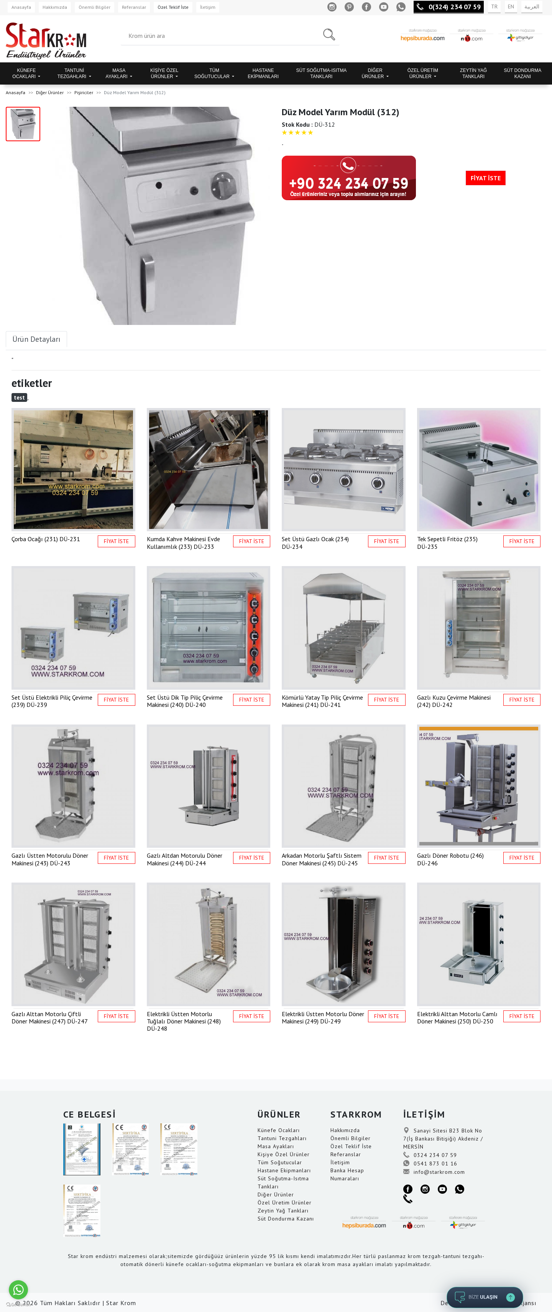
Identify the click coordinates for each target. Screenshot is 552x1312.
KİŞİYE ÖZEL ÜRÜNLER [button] (164, 73)
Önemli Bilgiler (94, 7)
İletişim (207, 7)
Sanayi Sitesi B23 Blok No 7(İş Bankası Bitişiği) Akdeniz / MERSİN (443, 1138)
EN (511, 6)
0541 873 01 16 (430, 1163)
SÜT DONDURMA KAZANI (522, 73)
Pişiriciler (83, 92)
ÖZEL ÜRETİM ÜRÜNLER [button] (422, 73)
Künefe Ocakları (279, 1130)
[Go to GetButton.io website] (18, 1304)
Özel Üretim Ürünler (285, 1202)
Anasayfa (21, 7)
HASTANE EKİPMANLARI (263, 73)
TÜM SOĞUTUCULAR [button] (212, 73)
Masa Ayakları (276, 1146)
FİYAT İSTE (486, 178)
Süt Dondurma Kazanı (286, 1218)
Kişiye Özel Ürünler (284, 1154)
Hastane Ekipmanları (284, 1170)
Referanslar (134, 7)
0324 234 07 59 (430, 1155)
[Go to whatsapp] (18, 1289)
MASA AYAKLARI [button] (117, 73)
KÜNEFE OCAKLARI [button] (24, 73)
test (19, 397)
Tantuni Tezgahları (282, 1138)
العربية (531, 6)
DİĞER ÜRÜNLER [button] (373, 73)
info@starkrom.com (434, 1171)
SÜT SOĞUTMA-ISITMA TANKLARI (321, 73)
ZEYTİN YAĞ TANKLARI (473, 73)
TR (494, 6)
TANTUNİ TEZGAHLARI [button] (73, 73)
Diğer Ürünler (50, 92)
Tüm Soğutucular (280, 1162)
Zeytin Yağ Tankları (283, 1210)
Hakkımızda (55, 7)
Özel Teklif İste (173, 7)
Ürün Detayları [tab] (36, 339)
